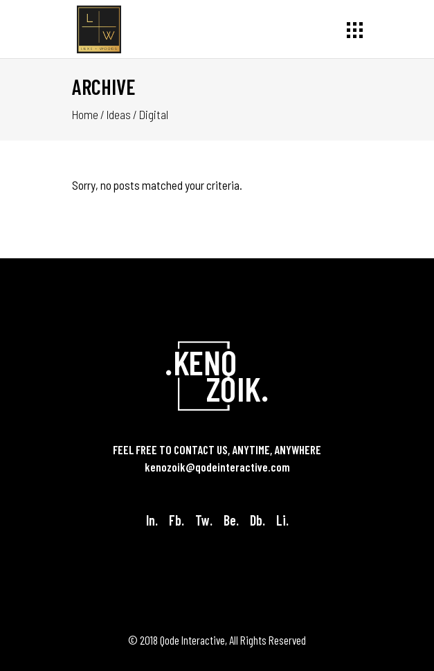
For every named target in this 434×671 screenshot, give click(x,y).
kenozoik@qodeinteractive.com (217, 467)
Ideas (119, 114)
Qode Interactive (192, 640)
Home (85, 114)
